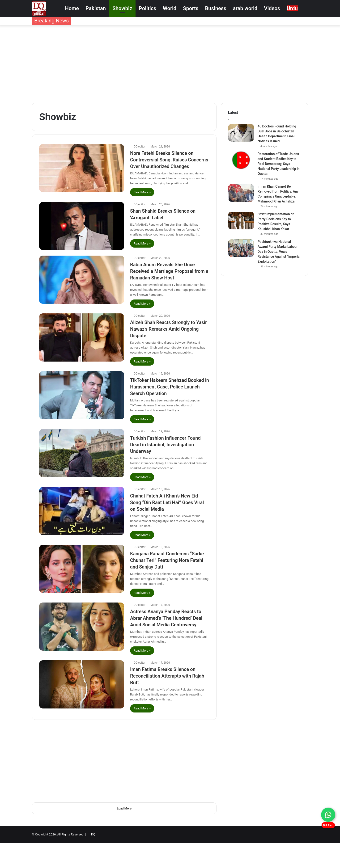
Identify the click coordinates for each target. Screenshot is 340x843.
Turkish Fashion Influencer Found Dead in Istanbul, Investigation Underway (165, 444)
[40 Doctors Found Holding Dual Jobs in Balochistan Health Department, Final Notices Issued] (241, 133)
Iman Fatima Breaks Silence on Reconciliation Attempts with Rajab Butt (167, 675)
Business (215, 8)
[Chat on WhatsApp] (328, 815)
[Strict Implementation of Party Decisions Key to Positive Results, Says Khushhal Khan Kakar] (241, 220)
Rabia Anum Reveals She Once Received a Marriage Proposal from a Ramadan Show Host (169, 271)
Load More (124, 808)
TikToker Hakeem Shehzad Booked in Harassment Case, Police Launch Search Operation (169, 386)
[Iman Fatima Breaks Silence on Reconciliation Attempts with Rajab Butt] (81, 684)
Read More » (142, 192)
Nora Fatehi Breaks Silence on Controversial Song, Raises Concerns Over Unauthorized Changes (169, 159)
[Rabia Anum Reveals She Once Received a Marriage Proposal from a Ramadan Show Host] (81, 279)
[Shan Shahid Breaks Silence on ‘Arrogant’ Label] (81, 226)
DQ (93, 834)
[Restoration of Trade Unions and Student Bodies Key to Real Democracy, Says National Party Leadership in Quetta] (241, 160)
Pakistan (95, 8)
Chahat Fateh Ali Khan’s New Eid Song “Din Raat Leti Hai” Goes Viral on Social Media (167, 502)
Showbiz (122, 8)
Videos (272, 8)
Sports (190, 8)
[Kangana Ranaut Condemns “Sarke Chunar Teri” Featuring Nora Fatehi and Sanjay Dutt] (81, 569)
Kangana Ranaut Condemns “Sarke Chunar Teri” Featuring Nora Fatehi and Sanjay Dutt (167, 560)
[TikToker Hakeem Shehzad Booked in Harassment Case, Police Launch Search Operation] (81, 395)
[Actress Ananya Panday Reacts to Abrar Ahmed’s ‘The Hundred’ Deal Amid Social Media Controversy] (81, 626)
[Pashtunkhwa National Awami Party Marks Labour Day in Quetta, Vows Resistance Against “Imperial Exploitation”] (241, 248)
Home (72, 8)
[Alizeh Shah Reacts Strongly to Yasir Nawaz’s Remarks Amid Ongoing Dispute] (81, 337)
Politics (147, 8)
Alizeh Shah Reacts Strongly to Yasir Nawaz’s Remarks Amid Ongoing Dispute (168, 329)
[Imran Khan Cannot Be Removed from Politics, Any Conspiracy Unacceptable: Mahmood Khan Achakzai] (241, 193)
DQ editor (139, 146)
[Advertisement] (170, 63)
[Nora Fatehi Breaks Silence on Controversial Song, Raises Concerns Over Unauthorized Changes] (81, 168)
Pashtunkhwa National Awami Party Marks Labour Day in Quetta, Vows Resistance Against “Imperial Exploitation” (279, 251)
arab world (245, 8)
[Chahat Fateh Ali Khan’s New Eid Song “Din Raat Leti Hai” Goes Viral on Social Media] (81, 511)
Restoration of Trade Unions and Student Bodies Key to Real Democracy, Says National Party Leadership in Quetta (279, 164)
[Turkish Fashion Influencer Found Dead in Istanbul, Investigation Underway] (81, 453)
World (169, 8)
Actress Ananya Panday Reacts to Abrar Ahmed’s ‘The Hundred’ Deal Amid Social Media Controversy (166, 618)
